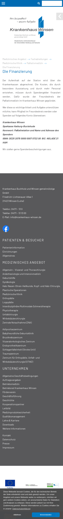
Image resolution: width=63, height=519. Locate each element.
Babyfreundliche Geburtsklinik (18, 333)
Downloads (8, 424)
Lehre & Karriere (11, 420)
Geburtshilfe (9, 277)
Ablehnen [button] (17, 515)
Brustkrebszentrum (13, 337)
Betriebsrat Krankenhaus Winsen (19, 388)
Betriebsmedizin (11, 384)
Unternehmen (15, 368)
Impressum (8, 447)
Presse (6, 443)
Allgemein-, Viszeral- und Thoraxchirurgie (24, 269)
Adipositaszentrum (12, 329)
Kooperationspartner (13, 404)
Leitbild (6, 408)
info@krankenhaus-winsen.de (25, 217)
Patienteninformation (14, 247)
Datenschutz (9, 439)
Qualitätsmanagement (14, 416)
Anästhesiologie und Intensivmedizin (22, 273)
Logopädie (8, 302)
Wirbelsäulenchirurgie (14, 318)
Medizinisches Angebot (14, 59)
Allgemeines (9, 255)
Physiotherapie (10, 310)
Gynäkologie (9, 282)
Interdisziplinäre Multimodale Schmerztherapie (26, 306)
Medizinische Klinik (12, 63)
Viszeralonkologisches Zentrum (19, 341)
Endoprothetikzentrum (14, 345)
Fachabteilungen (39, 59)
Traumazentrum (11, 353)
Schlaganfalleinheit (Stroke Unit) (19, 349)
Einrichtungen (10, 251)
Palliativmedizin (35, 63)
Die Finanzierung (11, 67)
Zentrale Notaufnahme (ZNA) (17, 322)
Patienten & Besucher (23, 240)
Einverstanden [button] (46, 515)
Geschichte (8, 400)
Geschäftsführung (12, 396)
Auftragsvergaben (12, 379)
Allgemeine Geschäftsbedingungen (20, 375)
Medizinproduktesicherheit (16, 412)
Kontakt (7, 435)
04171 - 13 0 (17, 209)
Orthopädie (8, 298)
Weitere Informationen (14, 428)
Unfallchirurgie (10, 314)
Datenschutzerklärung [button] (21, 509)
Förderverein (9, 392)
